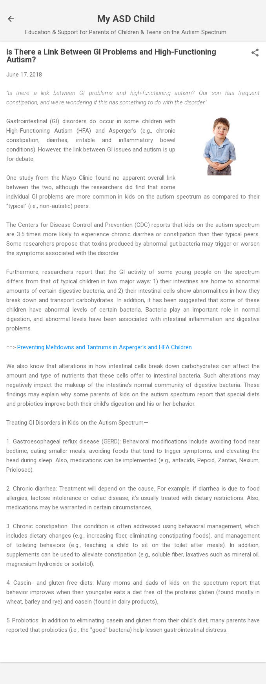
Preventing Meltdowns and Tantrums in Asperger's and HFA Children (104, 347)
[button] (255, 53)
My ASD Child (126, 18)
